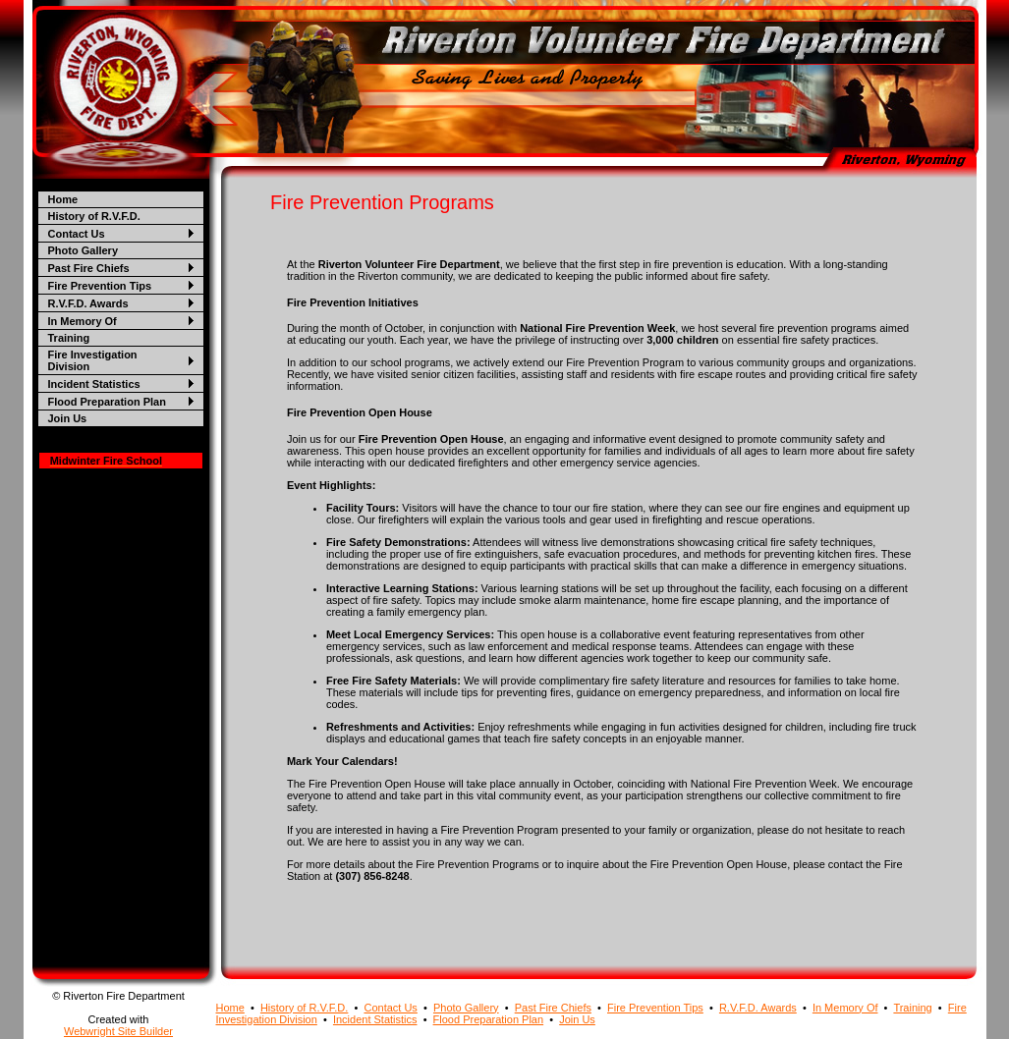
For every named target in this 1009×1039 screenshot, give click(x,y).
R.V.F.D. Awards (88, 303)
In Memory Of (82, 321)
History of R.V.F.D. (94, 216)
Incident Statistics (94, 384)
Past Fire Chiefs (89, 268)
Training (69, 338)
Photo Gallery (83, 250)
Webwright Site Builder (118, 1031)
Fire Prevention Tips (100, 286)
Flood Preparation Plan (107, 402)
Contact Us (76, 234)
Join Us (67, 418)
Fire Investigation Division (93, 360)
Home (63, 199)
